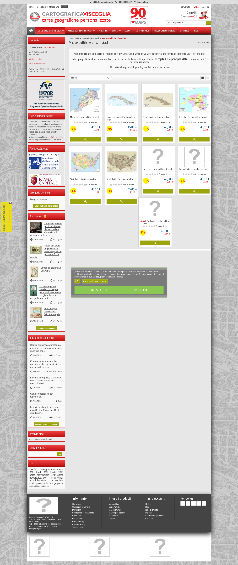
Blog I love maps (38, 198)
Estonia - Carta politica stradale (193, 117)
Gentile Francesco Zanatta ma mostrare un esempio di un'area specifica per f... (46, 346)
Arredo (112, 517)
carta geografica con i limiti (46, 475)
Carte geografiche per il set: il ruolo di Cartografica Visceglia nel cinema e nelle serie (46, 228)
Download (184, 30)
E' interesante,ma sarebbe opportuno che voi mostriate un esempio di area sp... (45, 363)
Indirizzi (148, 511)
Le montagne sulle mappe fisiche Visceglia (52, 310)
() (52, 238)
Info (77, 281)
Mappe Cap (114, 503)
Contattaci (76, 514)
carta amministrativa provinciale (46, 478)
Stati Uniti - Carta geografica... (84, 179)
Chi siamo (76, 503)
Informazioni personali (154, 514)
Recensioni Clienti (4, 217)
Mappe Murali (115, 508)
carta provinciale (38, 482)
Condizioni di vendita (81, 506)
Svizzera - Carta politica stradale (158, 169)
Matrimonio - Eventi (110, 30)
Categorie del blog (39, 191)
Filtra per (73, 78)
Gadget (128, 30)
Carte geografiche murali (51, 30)
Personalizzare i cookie (94, 281)
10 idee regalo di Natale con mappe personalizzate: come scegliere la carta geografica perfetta (45, 291)
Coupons (149, 517)
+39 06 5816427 (125, 2)
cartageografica (42, 485)
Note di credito (151, 508)
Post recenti (36, 215)
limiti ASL (42, 471)
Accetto (141, 290)
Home (71, 38)
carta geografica (42, 468)
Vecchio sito (77, 526)
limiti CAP (56, 471)
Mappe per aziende (117, 511)
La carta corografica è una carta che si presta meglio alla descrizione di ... (46, 379)
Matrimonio (113, 514)
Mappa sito (77, 517)
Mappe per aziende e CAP (81, 30)
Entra (196, 7)
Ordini (148, 503)
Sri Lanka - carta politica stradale (154, 222)
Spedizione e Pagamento (83, 511)
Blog (196, 30)
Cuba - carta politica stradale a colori (121, 118)
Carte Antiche (114, 506)
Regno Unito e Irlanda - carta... (193, 169)
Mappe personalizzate (164, 30)
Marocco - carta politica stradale (85, 117)
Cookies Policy (78, 523)
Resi (147, 506)
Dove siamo (77, 508)
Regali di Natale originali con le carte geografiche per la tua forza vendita (45, 250)
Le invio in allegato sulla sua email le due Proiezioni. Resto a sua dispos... (46, 409)
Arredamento (142, 30)
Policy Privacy (78, 520)
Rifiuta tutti (97, 290)
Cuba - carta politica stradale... (157, 117)
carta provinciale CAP (42, 473)
